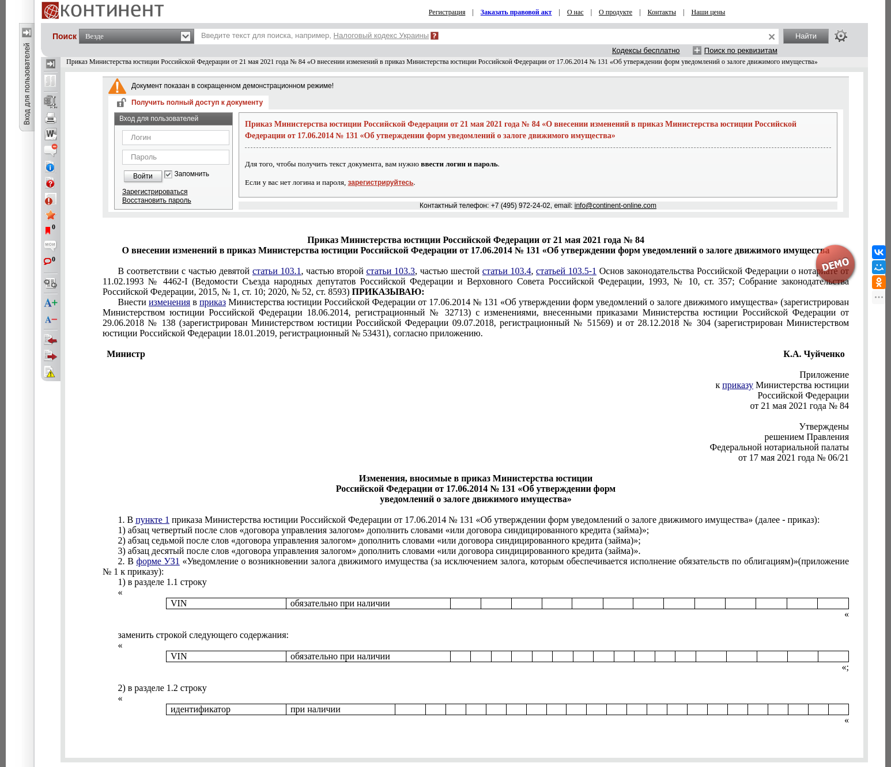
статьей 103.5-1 (566, 271)
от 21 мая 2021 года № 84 (799, 406)
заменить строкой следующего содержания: (203, 635)
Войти (143, 176)
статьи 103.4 (506, 271)
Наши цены (708, 12)
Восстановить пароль (156, 200)
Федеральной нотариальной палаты (780, 447)
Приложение (824, 374)
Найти (806, 36)
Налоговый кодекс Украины (381, 35)
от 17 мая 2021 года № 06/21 (793, 457)
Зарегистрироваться (154, 192)
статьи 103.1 (276, 271)
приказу (737, 385)
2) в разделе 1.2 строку (162, 688)
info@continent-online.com (615, 206)
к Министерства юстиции (782, 385)
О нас (575, 12)
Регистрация (447, 12)
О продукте (615, 12)
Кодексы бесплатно (646, 50)
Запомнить (192, 174)
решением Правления (807, 437)
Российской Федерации (803, 395)
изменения (169, 302)
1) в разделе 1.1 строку (162, 582)
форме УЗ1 (158, 561)
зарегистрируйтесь (381, 183)
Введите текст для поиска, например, (315, 35)
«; (845, 667)
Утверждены (824, 426)
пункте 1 (152, 520)
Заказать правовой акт (516, 12)
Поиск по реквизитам (740, 50)
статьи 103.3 (390, 271)
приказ (212, 302)
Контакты (662, 12)
